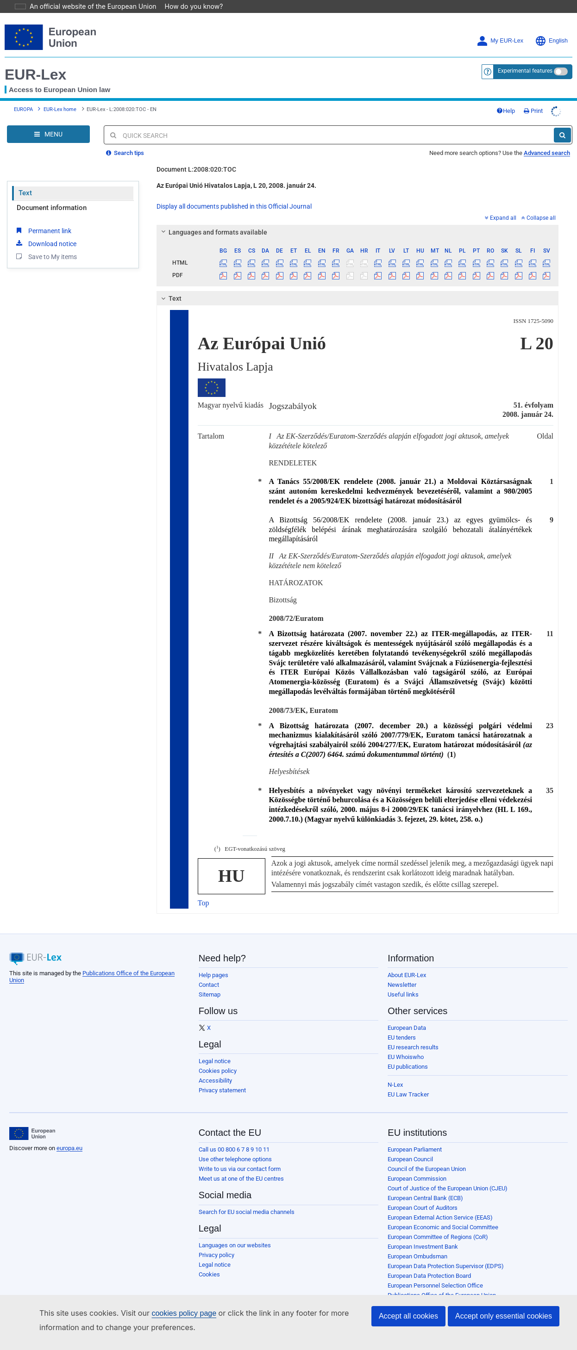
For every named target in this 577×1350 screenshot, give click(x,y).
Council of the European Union (427, 1155)
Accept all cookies (408, 1316)
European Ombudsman (417, 1243)
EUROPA (23, 96)
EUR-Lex (35, 61)
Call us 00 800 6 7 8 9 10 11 (234, 1136)
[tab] (357, 219)
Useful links (403, 981)
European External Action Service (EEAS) (440, 1204)
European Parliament (415, 1136)
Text (25, 180)
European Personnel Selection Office (435, 1272)
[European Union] (32, 1120)
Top (203, 890)
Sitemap (209, 981)
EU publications (408, 1053)
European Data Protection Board (429, 1262)
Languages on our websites (235, 1232)
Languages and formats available (212, 219)
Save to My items (45, 243)
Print (533, 97)
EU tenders (402, 1024)
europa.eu (69, 1135)
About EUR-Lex (407, 962)
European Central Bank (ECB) (425, 1185)
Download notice (45, 230)
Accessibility (215, 1067)
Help (505, 97)
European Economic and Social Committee (443, 1214)
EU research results (413, 1034)
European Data (407, 1014)
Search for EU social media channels (247, 1198)
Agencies (400, 1291)
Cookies (209, 1261)
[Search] (562, 122)
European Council (410, 1146)
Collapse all (538, 205)
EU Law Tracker (408, 1081)
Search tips (125, 139)
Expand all (500, 205)
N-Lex (395, 1071)
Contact (209, 971)
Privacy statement (222, 1077)
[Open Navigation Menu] (48, 121)
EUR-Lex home (60, 96)
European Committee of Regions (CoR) (438, 1223)
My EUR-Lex (500, 28)
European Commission (417, 1165)
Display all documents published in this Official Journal (234, 193)
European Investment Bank (423, 1233)
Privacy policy (216, 1242)
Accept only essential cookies (503, 1316)
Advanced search (547, 139)
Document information (52, 195)
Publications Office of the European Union (442, 1282)
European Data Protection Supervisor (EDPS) (446, 1253)
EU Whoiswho (406, 1043)
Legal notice (215, 1048)
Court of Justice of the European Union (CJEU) (448, 1175)
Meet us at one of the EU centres (241, 1165)
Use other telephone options (235, 1146)
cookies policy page (169, 1313)
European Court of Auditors (423, 1194)
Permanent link (42, 217)
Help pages (213, 962)
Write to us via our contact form (240, 1155)
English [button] (551, 28)
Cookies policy (218, 1057)
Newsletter (402, 971)
